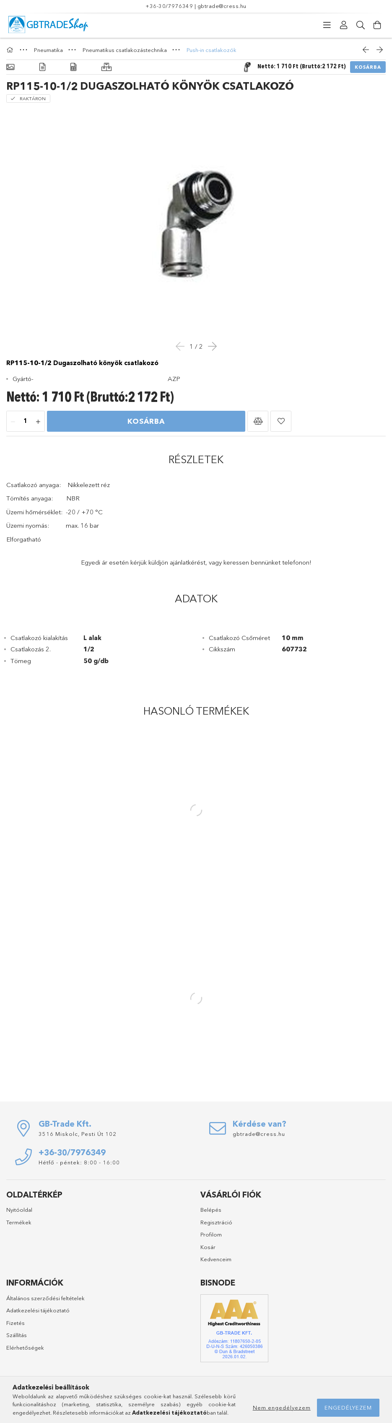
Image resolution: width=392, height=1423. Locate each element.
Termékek (18, 1222)
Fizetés (15, 1322)
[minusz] (13, 421)
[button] (257, 421)
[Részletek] (42, 67)
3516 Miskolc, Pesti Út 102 (78, 1133)
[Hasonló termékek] (106, 67)
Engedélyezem (348, 1407)
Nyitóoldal (19, 1209)
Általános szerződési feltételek (45, 1298)
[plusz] (38, 421)
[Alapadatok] (10, 67)
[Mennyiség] (25, 421)
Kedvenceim (215, 1259)
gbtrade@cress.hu (222, 6)
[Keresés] (360, 25)
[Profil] (343, 25)
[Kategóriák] (327, 25)
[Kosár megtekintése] (377, 25)
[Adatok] (73, 67)
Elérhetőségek (25, 1347)
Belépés (210, 1209)
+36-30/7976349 (169, 6)
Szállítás (16, 1335)
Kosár (207, 1247)
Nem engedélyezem (282, 1407)
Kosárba (368, 67)
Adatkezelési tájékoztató (38, 1310)
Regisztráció (216, 1222)
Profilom (211, 1234)
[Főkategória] (11, 50)
